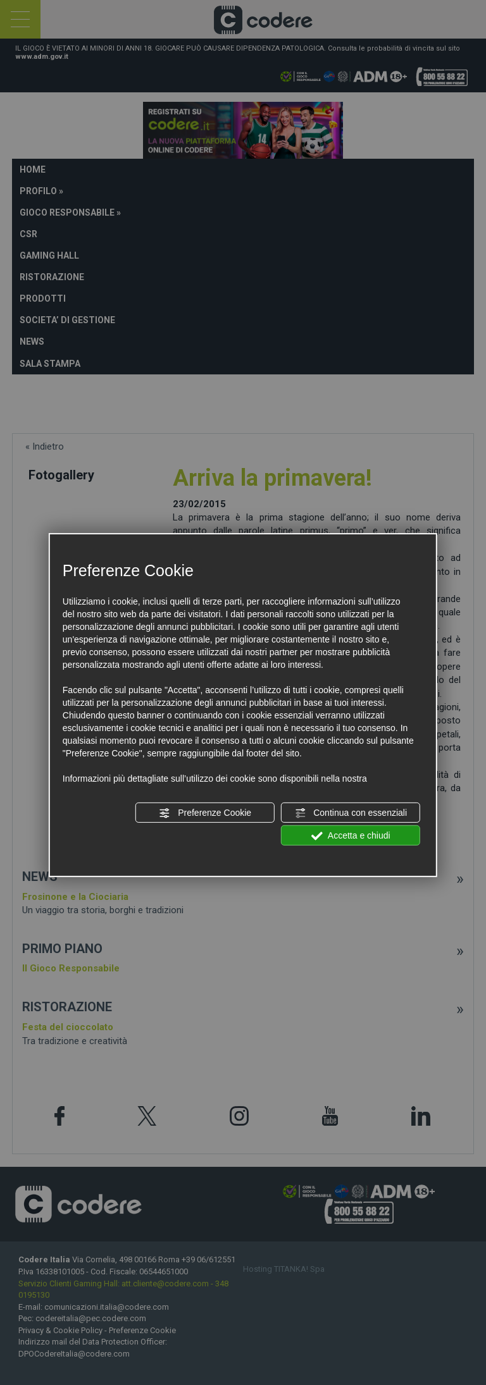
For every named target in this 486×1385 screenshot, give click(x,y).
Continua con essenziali (350, 813)
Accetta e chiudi (350, 836)
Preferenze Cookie (205, 813)
